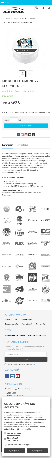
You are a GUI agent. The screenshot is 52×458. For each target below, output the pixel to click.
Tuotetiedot (7, 144)
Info (15, 319)
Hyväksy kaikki (37, 451)
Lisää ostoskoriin (26, 126)
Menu (5, 2)
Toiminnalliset (13, 435)
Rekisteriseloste (11, 324)
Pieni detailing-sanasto (37, 335)
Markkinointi (12, 440)
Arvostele (32, 91)
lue (34, 364)
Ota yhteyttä (41, 324)
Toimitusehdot (26, 319)
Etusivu (7, 319)
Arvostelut (22, 144)
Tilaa (26, 359)
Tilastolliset (12, 438)
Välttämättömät (14, 433)
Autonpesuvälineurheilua (15, 335)
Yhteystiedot (27, 324)
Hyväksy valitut (14, 451)
